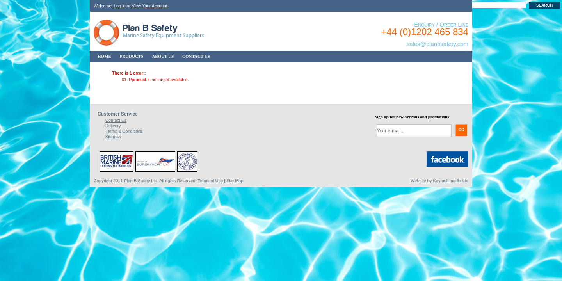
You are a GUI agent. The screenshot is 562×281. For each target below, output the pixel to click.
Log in (120, 6)
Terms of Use (210, 180)
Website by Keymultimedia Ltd (439, 180)
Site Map (234, 180)
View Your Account (149, 6)
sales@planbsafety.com (437, 44)
